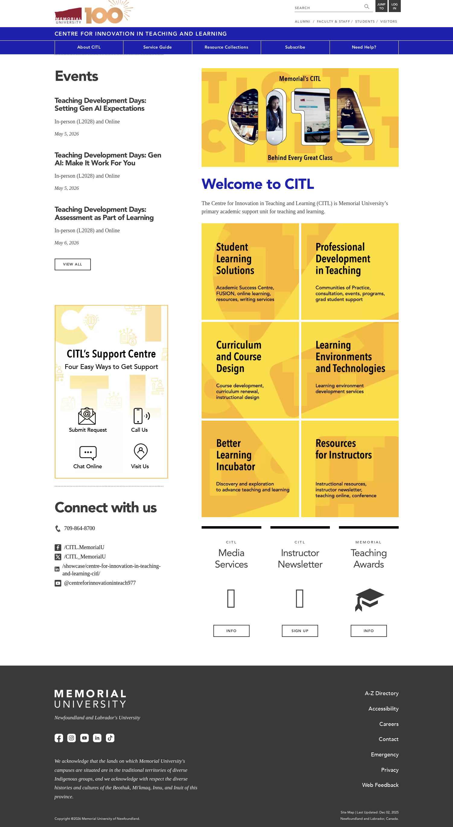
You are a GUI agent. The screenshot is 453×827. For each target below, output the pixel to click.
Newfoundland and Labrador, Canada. (369, 819)
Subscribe (295, 47)
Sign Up (300, 631)
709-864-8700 (79, 528)
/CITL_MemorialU (85, 557)
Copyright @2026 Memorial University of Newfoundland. (97, 819)
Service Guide (157, 47)
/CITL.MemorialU (84, 547)
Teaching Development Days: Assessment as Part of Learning (104, 213)
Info (369, 631)
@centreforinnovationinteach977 (100, 583)
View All (72, 264)
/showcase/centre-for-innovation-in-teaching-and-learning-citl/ (111, 570)
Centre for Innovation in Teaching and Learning (141, 33)
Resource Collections (226, 47)
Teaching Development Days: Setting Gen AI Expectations (100, 104)
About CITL (88, 47)
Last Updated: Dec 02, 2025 (378, 812)
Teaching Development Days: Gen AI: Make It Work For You (108, 159)
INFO (231, 631)
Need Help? (364, 47)
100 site (109, 12)
